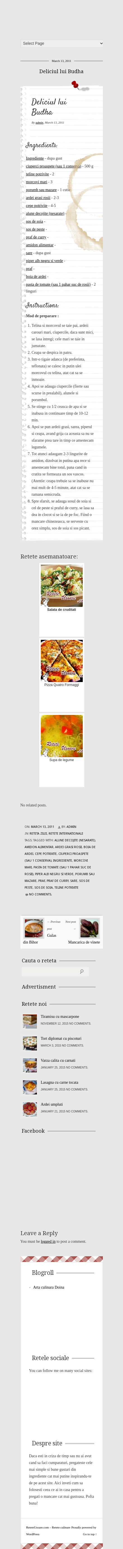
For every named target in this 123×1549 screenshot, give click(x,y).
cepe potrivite (37, 206)
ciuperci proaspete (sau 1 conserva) (53, 166)
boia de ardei (36, 276)
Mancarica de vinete (84, 942)
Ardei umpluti (52, 1104)
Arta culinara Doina (48, 1287)
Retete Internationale (66, 833)
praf (29, 269)
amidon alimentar (39, 245)
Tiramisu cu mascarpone (60, 1016)
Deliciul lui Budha (61, 71)
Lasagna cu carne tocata (59, 1082)
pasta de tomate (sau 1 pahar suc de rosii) (58, 284)
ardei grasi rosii (38, 198)
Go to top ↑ (90, 1534)
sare (29, 253)
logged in (48, 1241)
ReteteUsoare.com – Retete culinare (63, 17)
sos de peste (35, 229)
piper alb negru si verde (44, 261)
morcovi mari (36, 182)
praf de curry (36, 237)
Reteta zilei (38, 833)
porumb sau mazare (41, 190)
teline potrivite (37, 174)
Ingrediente (35, 158)
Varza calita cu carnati (58, 1060)
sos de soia (34, 221)
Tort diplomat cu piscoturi (61, 1038)
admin (39, 122)
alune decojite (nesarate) (45, 213)
